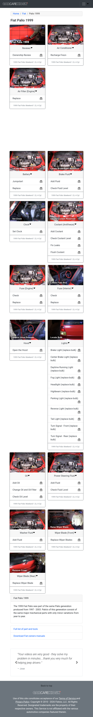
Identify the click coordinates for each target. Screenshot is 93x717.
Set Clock (17, 231)
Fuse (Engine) (26, 288)
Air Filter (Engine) (26, 91)
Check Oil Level (20, 496)
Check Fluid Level (59, 188)
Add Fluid (55, 181)
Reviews (26, 48)
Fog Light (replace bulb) (62, 377)
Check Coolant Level (61, 238)
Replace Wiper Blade (23, 583)
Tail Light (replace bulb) (62, 419)
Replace (17, 98)
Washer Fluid (26, 532)
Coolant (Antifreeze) (64, 224)
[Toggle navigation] (85, 4)
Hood (26, 343)
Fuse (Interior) (64, 288)
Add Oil (16, 483)
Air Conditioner (64, 48)
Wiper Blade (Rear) (26, 576)
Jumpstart (18, 181)
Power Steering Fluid (64, 475)
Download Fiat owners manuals (29, 636)
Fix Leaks (55, 245)
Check (16, 295)
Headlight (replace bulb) (63, 384)
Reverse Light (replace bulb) (64, 408)
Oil (26, 475)
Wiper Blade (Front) (64, 532)
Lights (64, 343)
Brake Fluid (64, 174)
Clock (26, 224)
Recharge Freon (58, 55)
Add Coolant (57, 231)
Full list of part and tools (26, 629)
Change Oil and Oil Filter (24, 489)
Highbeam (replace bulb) (63, 391)
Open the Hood (20, 350)
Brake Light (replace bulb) (63, 350)
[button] (16, 662)
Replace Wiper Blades (61, 540)
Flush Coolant (57, 252)
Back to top (46, 685)
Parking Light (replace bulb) (64, 398)
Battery (26, 174)
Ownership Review (22, 55)
